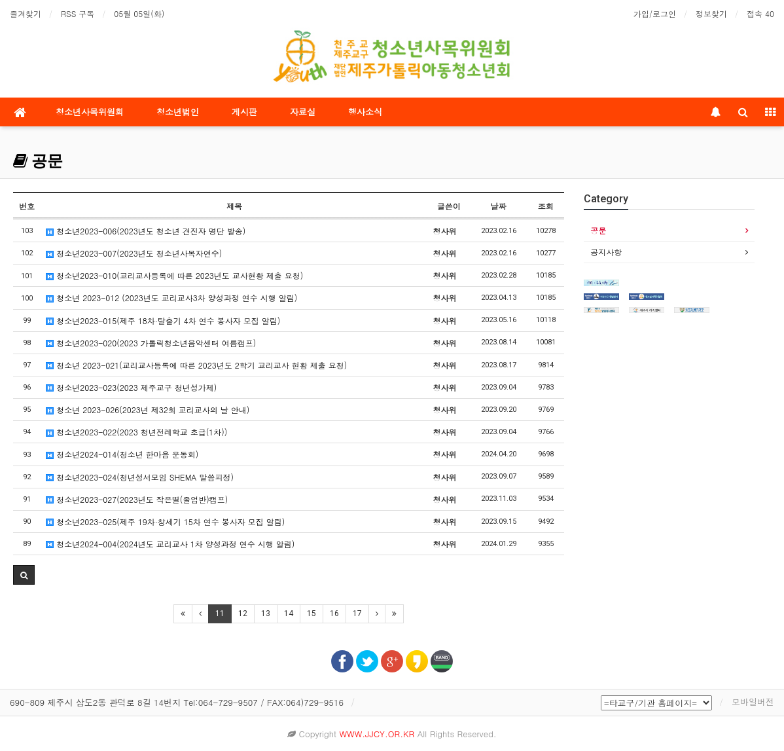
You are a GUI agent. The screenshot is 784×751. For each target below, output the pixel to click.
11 (219, 613)
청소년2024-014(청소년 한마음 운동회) (122, 454)
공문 (38, 161)
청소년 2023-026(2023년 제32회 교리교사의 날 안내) (147, 409)
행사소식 (365, 111)
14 (288, 613)
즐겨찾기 (25, 13)
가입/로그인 (654, 13)
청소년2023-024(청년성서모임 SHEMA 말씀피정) (140, 477)
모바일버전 (753, 701)
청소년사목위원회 (90, 111)
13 (265, 613)
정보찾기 (711, 13)
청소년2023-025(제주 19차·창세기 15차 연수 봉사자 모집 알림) (165, 521)
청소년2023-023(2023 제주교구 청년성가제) (131, 387)
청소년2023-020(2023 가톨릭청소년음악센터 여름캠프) (151, 342)
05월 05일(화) (139, 13)
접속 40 (760, 13)
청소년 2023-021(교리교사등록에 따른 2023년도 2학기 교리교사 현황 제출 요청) (196, 365)
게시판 (244, 111)
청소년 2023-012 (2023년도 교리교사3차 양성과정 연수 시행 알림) (171, 297)
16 (334, 613)
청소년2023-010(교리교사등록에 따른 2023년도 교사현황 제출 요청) (174, 275)
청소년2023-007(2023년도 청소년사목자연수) (134, 253)
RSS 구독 (77, 13)
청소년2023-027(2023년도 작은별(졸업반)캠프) (137, 499)
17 (357, 613)
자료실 (302, 111)
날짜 (499, 205)
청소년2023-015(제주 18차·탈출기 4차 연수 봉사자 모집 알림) (163, 320)
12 (242, 613)
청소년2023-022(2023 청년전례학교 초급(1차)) (136, 431)
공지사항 (606, 251)
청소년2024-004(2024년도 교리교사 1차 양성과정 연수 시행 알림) (170, 543)
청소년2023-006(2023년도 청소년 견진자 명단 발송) (145, 230)
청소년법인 (177, 111)
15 (311, 613)
